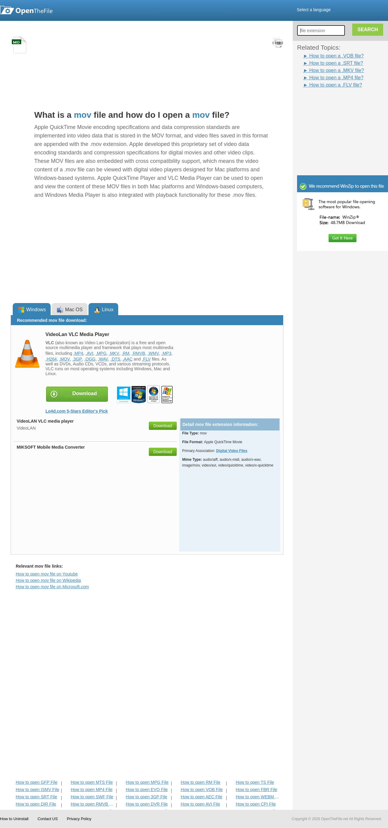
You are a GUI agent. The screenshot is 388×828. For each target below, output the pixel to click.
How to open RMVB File (93, 804)
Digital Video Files (231, 451)
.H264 (51, 359)
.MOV (64, 359)
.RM (125, 353)
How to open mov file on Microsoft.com (52, 586)
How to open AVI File (200, 804)
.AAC (127, 359)
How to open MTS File (92, 782)
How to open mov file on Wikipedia (48, 580)
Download (162, 425)
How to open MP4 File (91, 789)
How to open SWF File (92, 796)
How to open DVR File (147, 804)
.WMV (153, 353)
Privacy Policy (79, 818)
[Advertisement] (345, 126)
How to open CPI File (256, 804)
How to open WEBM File (258, 796)
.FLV (146, 359)
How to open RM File (200, 782)
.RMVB (138, 353)
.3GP (77, 359)
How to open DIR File (36, 804)
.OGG (89, 359)
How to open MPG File (147, 782)
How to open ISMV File (37, 789)
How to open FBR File (256, 789)
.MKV (114, 353)
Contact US (48, 818)
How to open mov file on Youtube (47, 574)
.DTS (115, 359)
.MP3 (167, 353)
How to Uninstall (14, 818)
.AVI (89, 353)
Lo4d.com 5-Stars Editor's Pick (76, 411)
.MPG (101, 353)
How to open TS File (255, 782)
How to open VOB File (202, 789)
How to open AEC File (201, 796)
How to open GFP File (36, 782)
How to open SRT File (36, 796)
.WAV (103, 359)
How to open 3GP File (146, 796)
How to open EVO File (147, 789)
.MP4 (78, 353)
